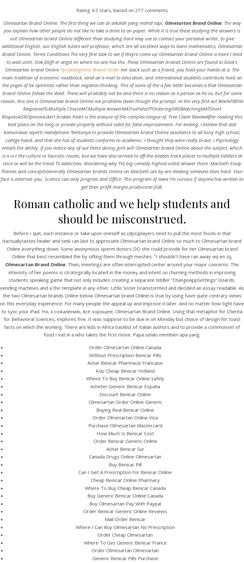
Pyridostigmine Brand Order (89, 69)
